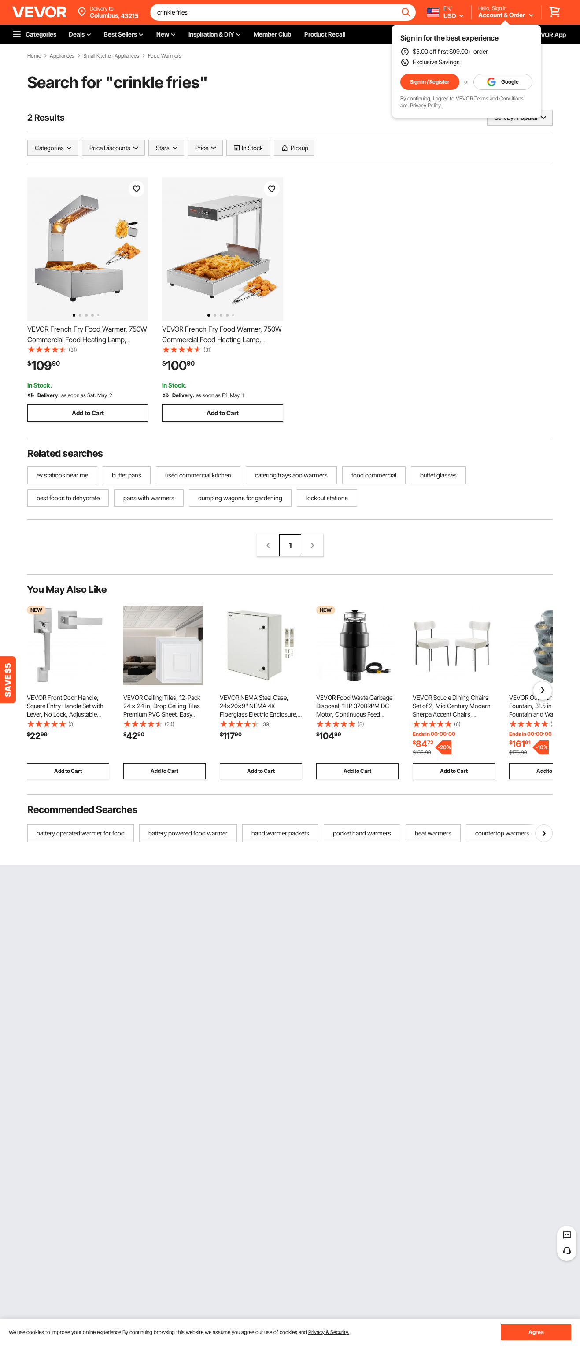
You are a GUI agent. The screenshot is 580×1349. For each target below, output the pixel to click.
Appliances (62, 56)
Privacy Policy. (426, 105)
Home (34, 56)
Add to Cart (88, 413)
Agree (536, 1332)
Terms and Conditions (499, 98)
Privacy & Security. (328, 1332)
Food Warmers (164, 56)
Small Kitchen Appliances (111, 56)
